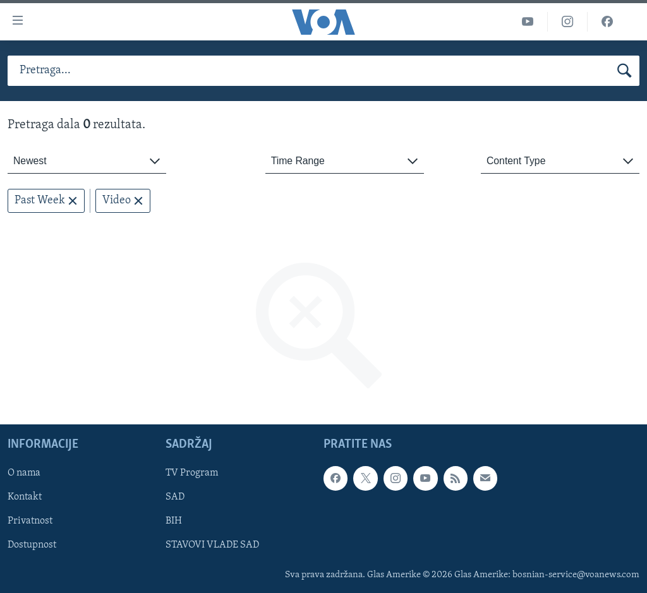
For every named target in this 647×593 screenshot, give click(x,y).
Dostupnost (32, 546)
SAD (175, 498)
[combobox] (87, 161)
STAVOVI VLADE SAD (212, 546)
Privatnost (30, 522)
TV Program (192, 474)
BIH (174, 522)
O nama (24, 474)
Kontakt (25, 498)
